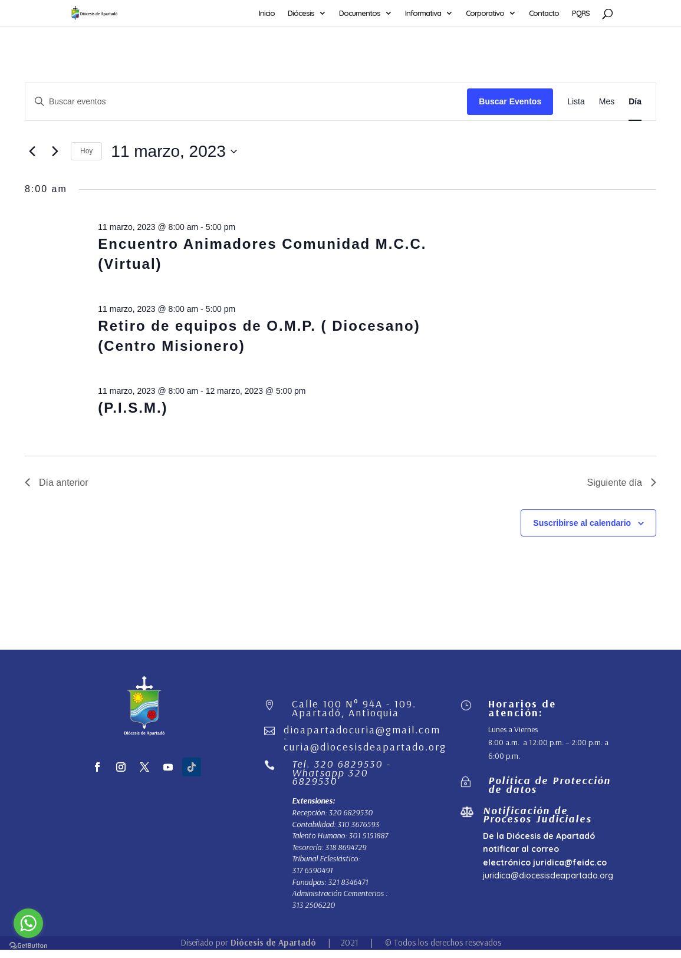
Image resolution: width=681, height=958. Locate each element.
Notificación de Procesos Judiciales (537, 814)
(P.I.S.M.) (132, 408)
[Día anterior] (32, 151)
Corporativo (485, 13)
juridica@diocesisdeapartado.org (548, 875)
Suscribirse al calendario (582, 523)
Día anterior (56, 483)
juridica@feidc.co (570, 862)
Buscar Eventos (510, 101)
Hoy (86, 151)
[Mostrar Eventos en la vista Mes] (606, 101)
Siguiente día (621, 483)
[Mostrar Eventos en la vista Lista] (576, 101)
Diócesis (301, 13)
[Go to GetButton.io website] (28, 946)
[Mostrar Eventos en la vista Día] (635, 101)
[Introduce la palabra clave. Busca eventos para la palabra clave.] (246, 101)
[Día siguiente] (55, 151)
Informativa (423, 13)
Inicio (267, 13)
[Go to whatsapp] (28, 923)
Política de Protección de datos (549, 784)
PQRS (581, 13)
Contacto (544, 13)
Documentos (359, 13)
